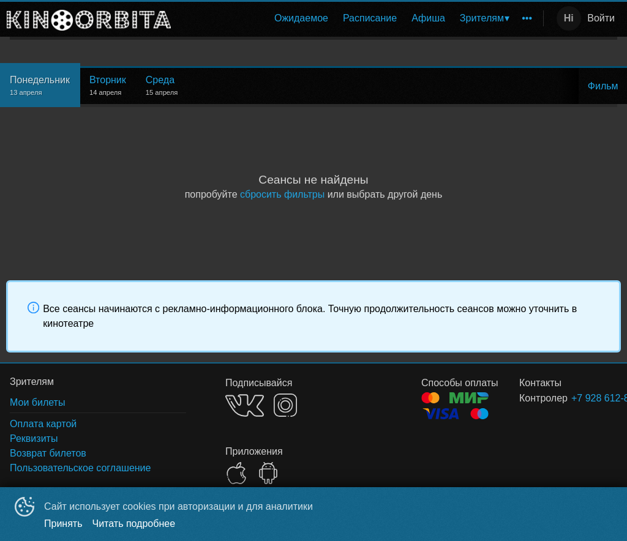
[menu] (359, 18)
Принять (63, 523)
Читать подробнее (134, 523)
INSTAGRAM (285, 405)
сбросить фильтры (282, 194)
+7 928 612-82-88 (579, 398)
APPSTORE (236, 473)
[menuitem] (301, 18)
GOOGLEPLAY (268, 473)
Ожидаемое (301, 18)
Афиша (428, 18)
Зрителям (482, 18)
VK (244, 405)
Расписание (370, 18)
